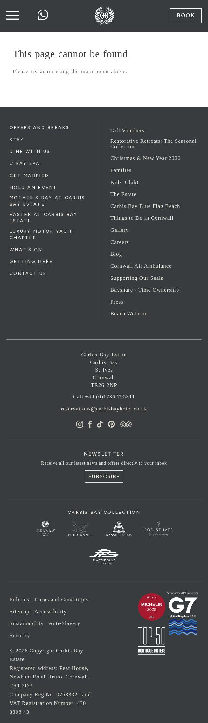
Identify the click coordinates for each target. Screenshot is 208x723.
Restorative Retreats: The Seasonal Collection (153, 143)
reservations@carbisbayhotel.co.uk (104, 409)
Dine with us (30, 151)
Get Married (29, 175)
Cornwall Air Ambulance (141, 266)
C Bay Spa (25, 163)
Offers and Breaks (39, 127)
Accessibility (50, 611)
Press (116, 302)
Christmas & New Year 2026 (145, 158)
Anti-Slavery (64, 623)
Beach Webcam (129, 313)
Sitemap (20, 611)
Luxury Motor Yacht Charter (42, 234)
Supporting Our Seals (136, 278)
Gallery (119, 230)
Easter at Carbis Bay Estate (44, 218)
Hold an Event (33, 187)
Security (20, 635)
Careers (119, 242)
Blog (116, 254)
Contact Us (28, 273)
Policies (19, 599)
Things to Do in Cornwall (142, 218)
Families (121, 170)
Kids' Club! (124, 182)
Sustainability (27, 623)
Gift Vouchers (127, 130)
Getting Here (31, 261)
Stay (17, 139)
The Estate (123, 194)
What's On (26, 249)
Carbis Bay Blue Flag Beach (145, 206)
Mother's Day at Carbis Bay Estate (47, 201)
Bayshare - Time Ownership (144, 290)
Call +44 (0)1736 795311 (104, 397)
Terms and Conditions (61, 599)
